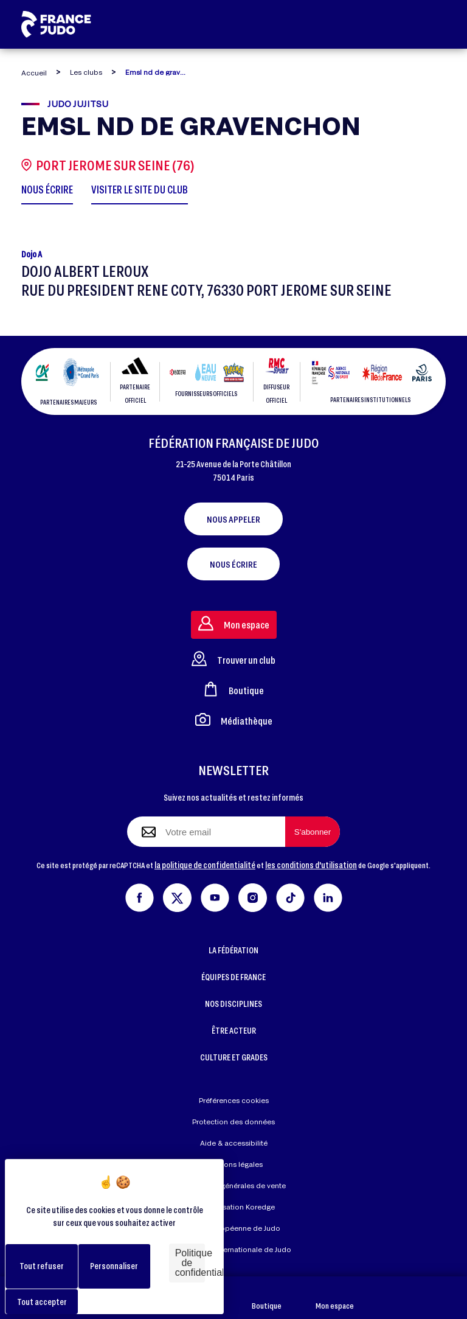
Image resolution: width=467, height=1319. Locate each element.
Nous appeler (233, 518)
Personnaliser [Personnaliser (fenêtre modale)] (114, 1266)
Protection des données (233, 1122)
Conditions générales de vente (233, 1185)
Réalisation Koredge (233, 1207)
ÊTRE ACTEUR (234, 1030)
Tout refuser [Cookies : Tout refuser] (41, 1266)
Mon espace (335, 1298)
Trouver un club (233, 658)
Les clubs (86, 72)
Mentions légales (234, 1164)
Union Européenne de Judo (233, 1228)
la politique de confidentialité (204, 865)
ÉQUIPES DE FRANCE (233, 977)
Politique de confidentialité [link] (190, 1263)
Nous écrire (233, 564)
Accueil (34, 73)
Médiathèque (233, 719)
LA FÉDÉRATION (233, 950)
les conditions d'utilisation (311, 865)
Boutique (267, 1298)
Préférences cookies (234, 1100)
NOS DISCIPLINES (233, 1003)
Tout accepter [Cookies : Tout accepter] (42, 1301)
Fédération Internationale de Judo (233, 1249)
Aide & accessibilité (234, 1143)
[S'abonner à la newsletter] (312, 831)
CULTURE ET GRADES (234, 1057)
